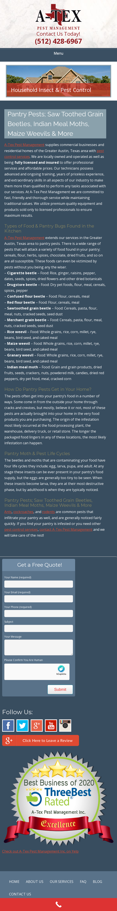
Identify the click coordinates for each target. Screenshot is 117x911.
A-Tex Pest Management (24, 144)
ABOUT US (34, 881)
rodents (48, 511)
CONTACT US (20, 894)
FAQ (83, 881)
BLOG (97, 881)
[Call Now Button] (58, 904)
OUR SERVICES (61, 881)
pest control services (21, 529)
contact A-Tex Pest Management (66, 529)
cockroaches (23, 511)
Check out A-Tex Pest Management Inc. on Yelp (40, 851)
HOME (14, 881)
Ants (8, 511)
